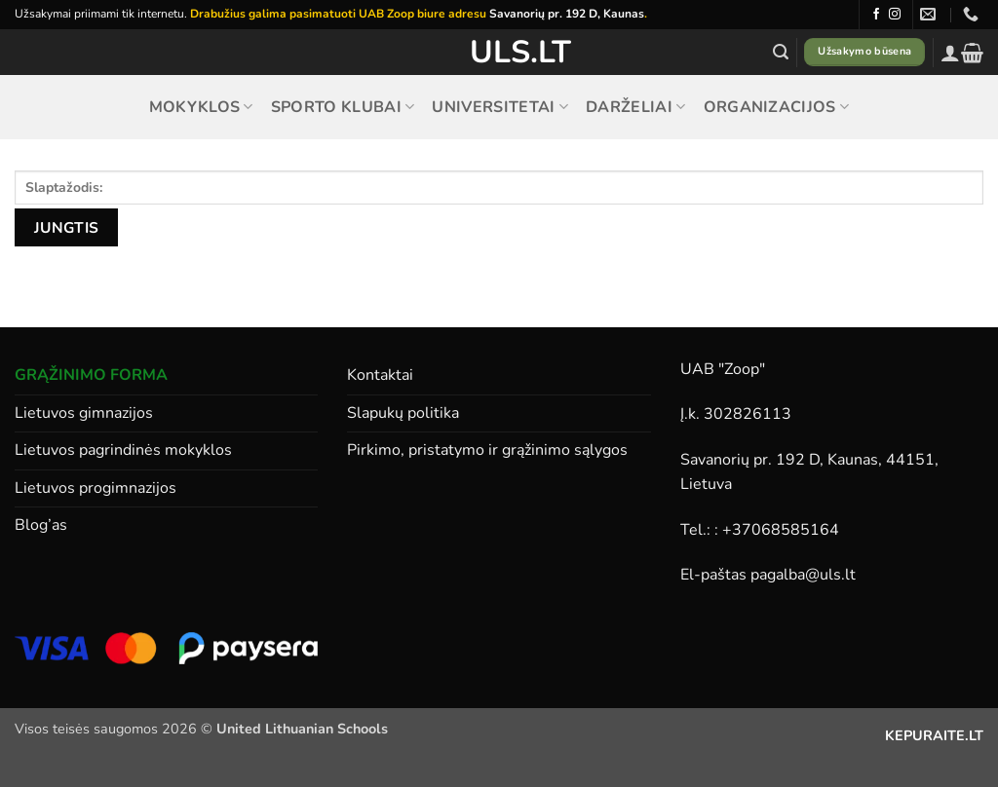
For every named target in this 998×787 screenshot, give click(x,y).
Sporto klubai (343, 107)
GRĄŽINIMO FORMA (91, 375)
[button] (780, 52)
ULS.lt (499, 52)
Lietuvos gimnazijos (84, 413)
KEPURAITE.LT (934, 735)
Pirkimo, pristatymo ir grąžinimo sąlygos (487, 450)
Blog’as (41, 525)
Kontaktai (380, 375)
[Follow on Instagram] (895, 14)
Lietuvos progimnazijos (95, 488)
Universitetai (500, 107)
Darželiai (635, 107)
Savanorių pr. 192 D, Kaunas (566, 13)
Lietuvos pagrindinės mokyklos (123, 450)
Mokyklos (201, 107)
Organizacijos (777, 107)
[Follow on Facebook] (876, 14)
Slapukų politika (403, 413)
